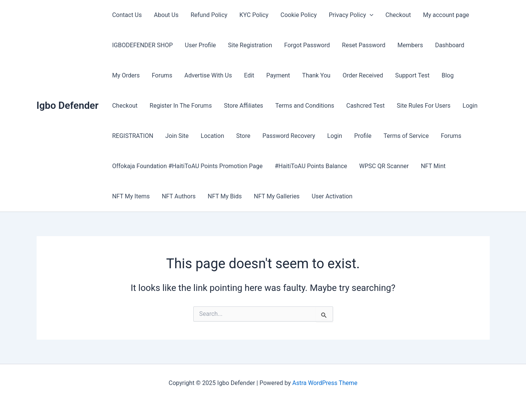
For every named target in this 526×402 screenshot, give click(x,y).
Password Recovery (288, 135)
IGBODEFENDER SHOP (142, 45)
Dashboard (449, 45)
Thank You (316, 75)
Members (410, 45)
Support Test (412, 75)
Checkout (398, 15)
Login (470, 105)
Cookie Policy (299, 15)
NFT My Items (131, 196)
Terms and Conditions (304, 105)
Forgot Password (307, 45)
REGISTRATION (132, 135)
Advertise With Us (208, 75)
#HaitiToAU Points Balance (311, 166)
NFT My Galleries (276, 196)
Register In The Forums (181, 105)
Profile (363, 135)
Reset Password (364, 45)
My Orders (126, 75)
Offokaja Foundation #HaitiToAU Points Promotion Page (187, 166)
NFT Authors (179, 196)
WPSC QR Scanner (384, 166)
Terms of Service (406, 135)
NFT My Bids (225, 196)
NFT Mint (433, 166)
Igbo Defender (68, 105)
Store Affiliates (243, 105)
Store (243, 135)
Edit (249, 75)
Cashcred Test (365, 105)
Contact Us (127, 15)
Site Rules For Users (423, 105)
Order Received (362, 75)
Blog (447, 75)
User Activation (332, 196)
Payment (278, 75)
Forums (162, 75)
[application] (369, 15)
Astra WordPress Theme (324, 383)
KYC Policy (253, 15)
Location (212, 135)
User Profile (200, 45)
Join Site (177, 135)
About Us (166, 15)
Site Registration (250, 45)
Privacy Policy (351, 15)
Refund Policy (209, 15)
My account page (446, 15)
